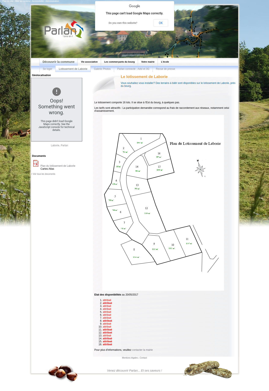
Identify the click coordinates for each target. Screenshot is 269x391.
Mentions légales (130, 358)
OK (161, 23)
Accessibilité (38, 1)
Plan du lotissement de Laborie (58, 165)
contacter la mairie (142, 349)
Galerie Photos (102, 68)
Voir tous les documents (44, 174)
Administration (52, 1)
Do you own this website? (123, 22)
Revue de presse (165, 68)
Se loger (47, 68)
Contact (143, 358)
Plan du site (7, 1)
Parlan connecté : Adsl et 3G (133, 68)
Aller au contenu (22, 1)
